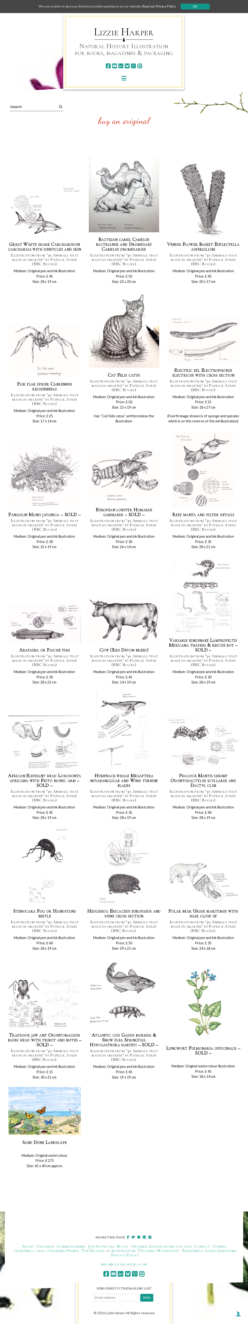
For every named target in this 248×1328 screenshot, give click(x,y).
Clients (220, 1251)
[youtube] (114, 66)
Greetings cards (29, 1255)
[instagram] (139, 66)
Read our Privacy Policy (162, 6)
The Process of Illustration (108, 1255)
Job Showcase (101, 1251)
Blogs (122, 1251)
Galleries (45, 1251)
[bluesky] (127, 66)
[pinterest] (133, 66)
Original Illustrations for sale (161, 1251)
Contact (202, 1251)
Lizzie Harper (124, 32)
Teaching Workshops (158, 1255)
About (28, 1251)
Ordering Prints (63, 1255)
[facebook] (108, 66)
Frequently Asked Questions (209, 1255)
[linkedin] (120, 66)
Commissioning (71, 1251)
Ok (199, 6)
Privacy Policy (125, 1259)
